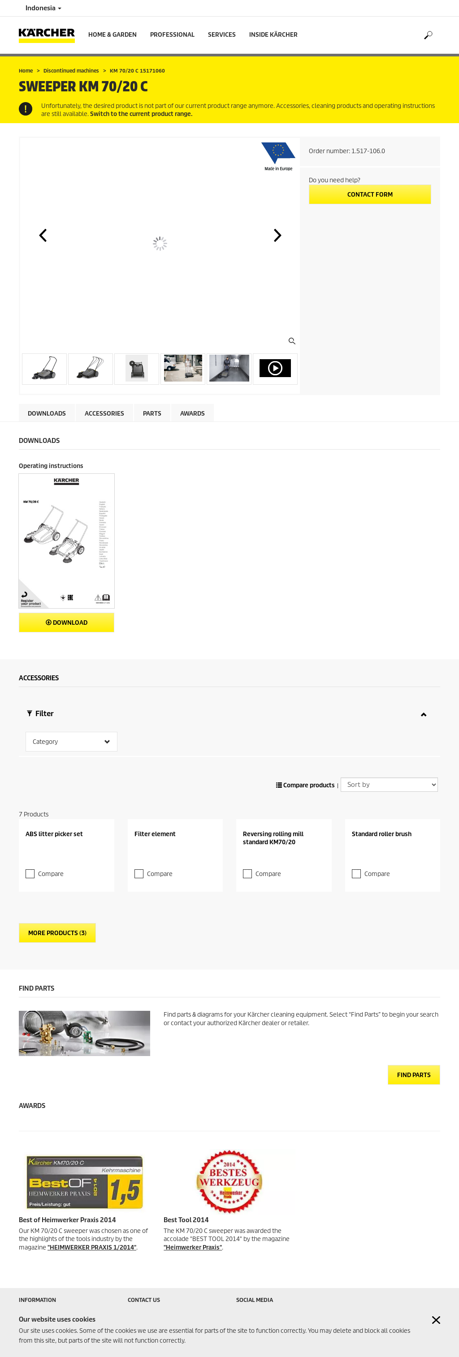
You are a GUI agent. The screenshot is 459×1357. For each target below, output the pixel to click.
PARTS (152, 413)
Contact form (370, 194)
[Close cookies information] (436, 1320)
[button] (42, 235)
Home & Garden (112, 35)
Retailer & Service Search (51, 1300)
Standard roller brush (381, 822)
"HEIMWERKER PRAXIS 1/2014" (92, 1235)
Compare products (305, 773)
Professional (172, 35)
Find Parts (414, 1063)
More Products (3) (57, 921)
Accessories (104, 413)
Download (66, 623)
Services (222, 35)
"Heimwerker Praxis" (193, 1235)
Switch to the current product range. (141, 114)
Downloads (47, 413)
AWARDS (192, 413)
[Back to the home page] (50, 35)
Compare (51, 862)
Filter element (155, 822)
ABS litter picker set (54, 822)
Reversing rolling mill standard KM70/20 (273, 826)
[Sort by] (389, 773)
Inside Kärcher (273, 35)
